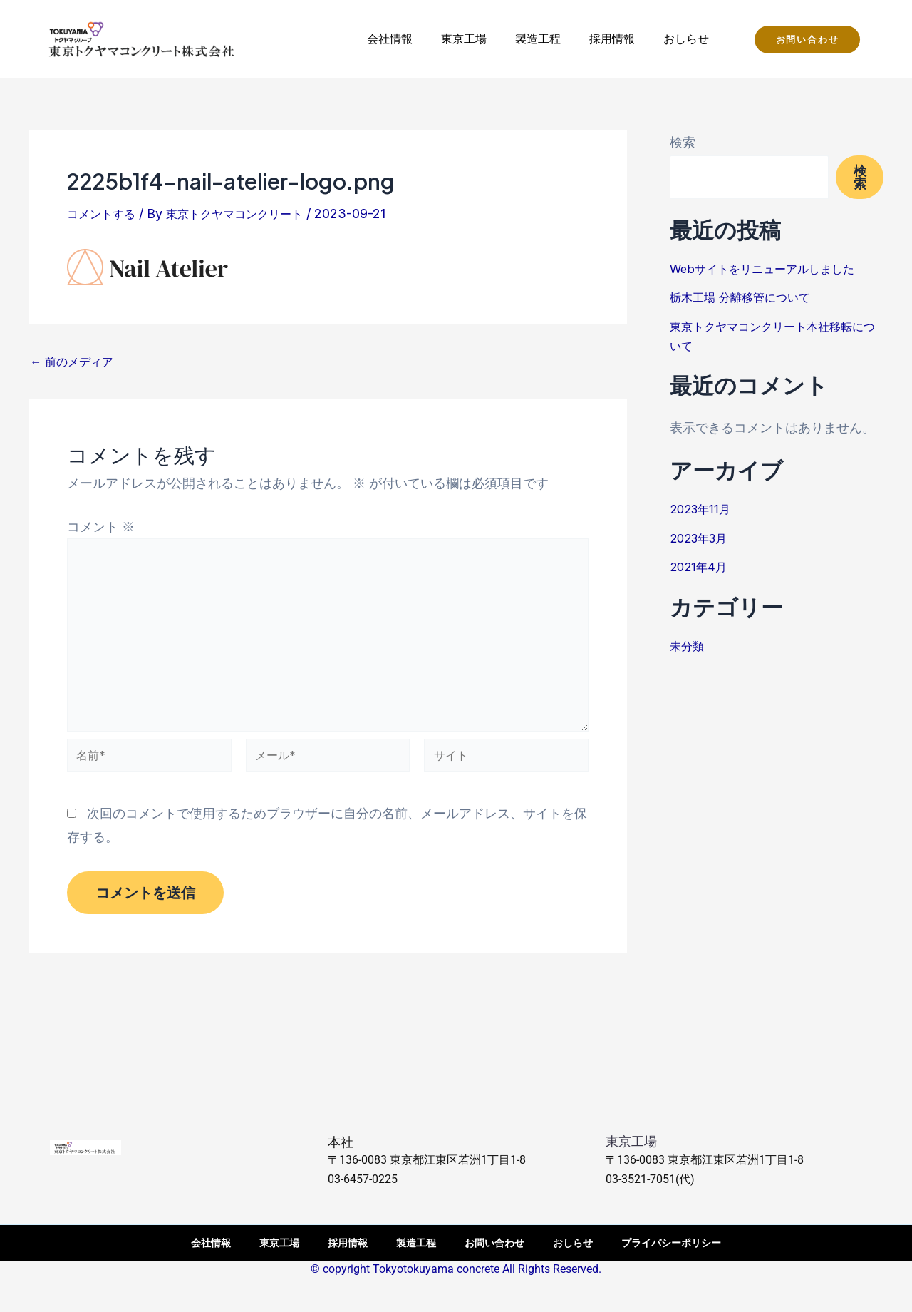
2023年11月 (703, 508)
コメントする (105, 213)
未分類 (689, 645)
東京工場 (464, 39)
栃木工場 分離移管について (748, 296)
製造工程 (538, 39)
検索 (682, 142)
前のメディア (76, 361)
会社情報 (390, 39)
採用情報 (612, 39)
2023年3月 (703, 538)
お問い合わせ (494, 1243)
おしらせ (686, 39)
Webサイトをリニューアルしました (773, 268)
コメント (101, 526)
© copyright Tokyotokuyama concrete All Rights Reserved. (456, 1268)
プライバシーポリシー (671, 1243)
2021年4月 (701, 566)
